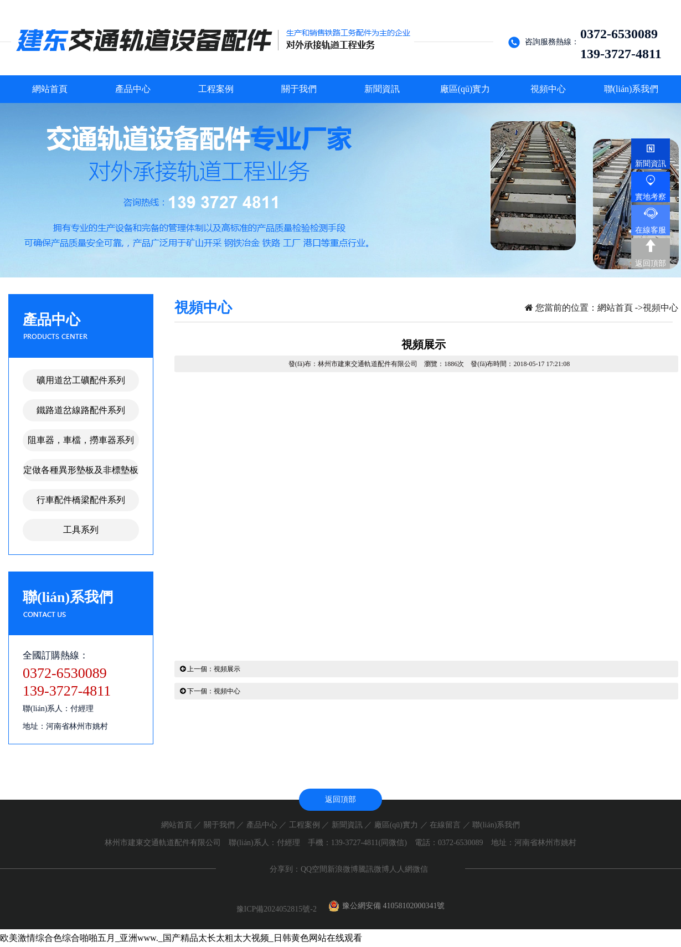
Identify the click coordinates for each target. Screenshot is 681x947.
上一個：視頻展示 (210, 669)
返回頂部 (650, 263)
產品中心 (261, 825)
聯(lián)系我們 (496, 825)
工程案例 (304, 825)
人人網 (400, 869)
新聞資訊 (347, 825)
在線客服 (650, 230)
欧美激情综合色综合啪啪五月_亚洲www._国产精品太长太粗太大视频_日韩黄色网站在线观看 (181, 938)
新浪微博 (342, 869)
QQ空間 (314, 869)
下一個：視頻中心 (210, 691)
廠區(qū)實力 (396, 825)
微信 (420, 869)
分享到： (285, 869)
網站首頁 (615, 307)
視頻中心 (660, 307)
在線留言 (445, 825)
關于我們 (219, 825)
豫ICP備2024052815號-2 (277, 909)
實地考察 (650, 197)
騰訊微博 (373, 869)
